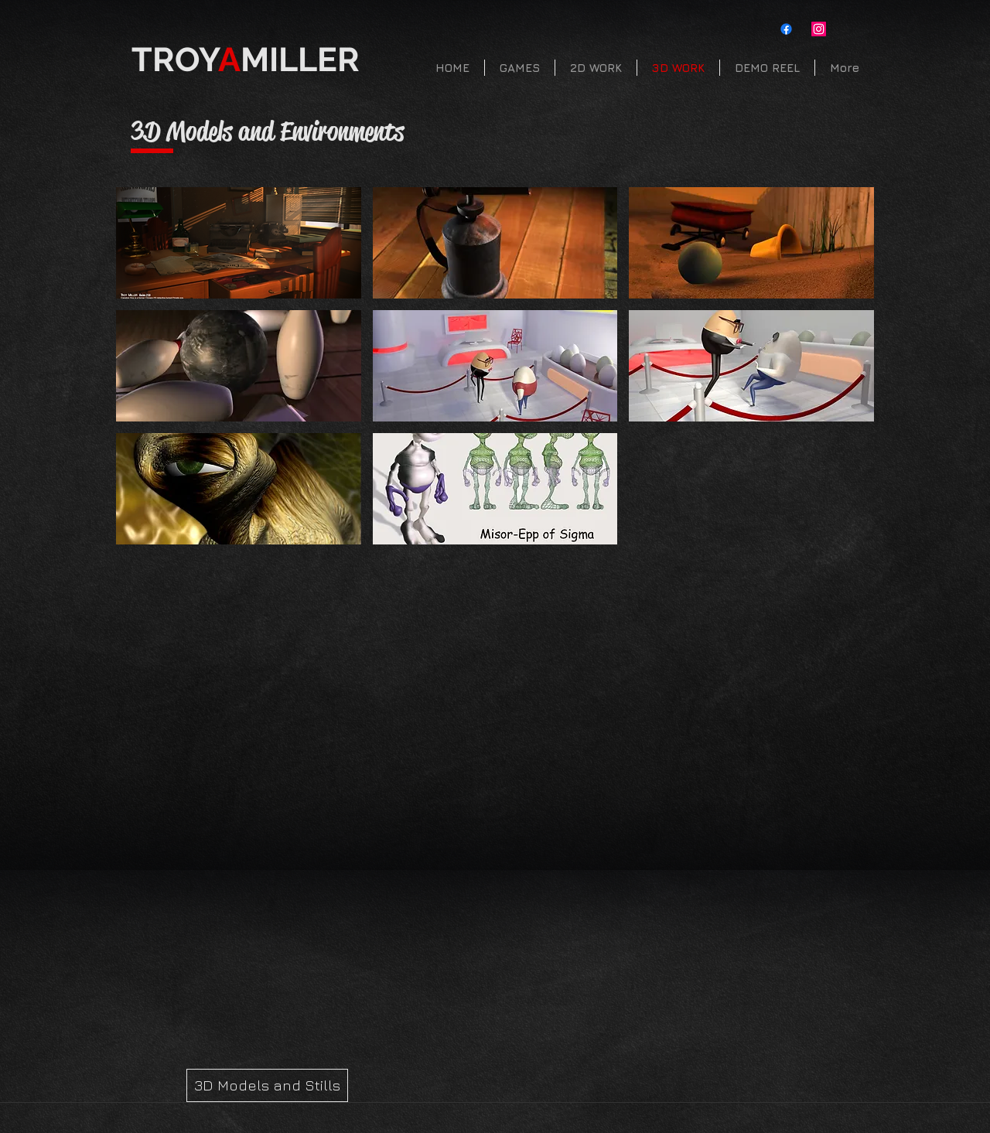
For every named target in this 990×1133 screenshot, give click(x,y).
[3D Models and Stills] (267, 1085)
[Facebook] (786, 29)
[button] (238, 243)
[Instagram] (818, 29)
